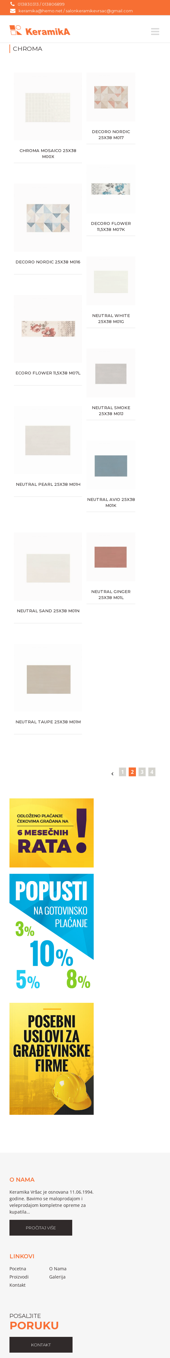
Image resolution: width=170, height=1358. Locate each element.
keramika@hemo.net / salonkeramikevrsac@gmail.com (76, 10)
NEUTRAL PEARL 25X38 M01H (48, 484)
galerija (57, 1277)
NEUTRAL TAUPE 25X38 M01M (48, 721)
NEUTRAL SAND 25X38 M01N (48, 610)
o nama (58, 1269)
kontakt (41, 1344)
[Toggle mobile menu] (156, 31)
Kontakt (17, 1285)
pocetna (17, 1269)
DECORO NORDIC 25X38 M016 (47, 261)
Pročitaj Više (41, 1227)
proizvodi (19, 1277)
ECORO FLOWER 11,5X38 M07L (47, 372)
